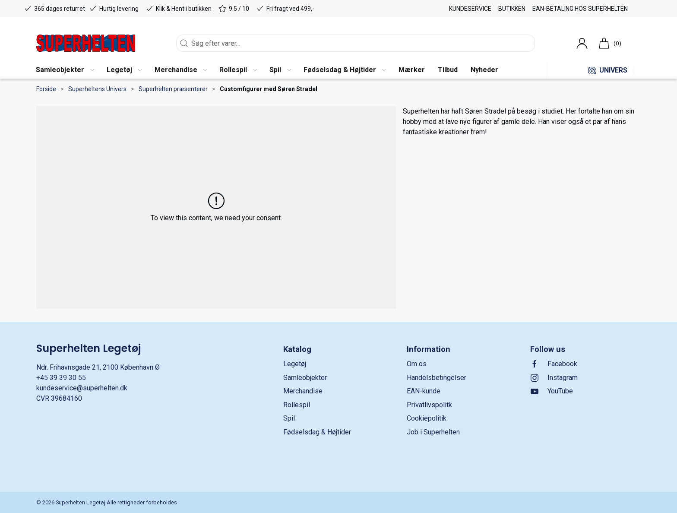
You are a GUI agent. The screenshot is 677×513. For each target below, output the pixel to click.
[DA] (85, 43)
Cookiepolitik (426, 418)
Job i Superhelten (433, 432)
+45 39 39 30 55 (61, 378)
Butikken (511, 8)
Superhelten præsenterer (173, 89)
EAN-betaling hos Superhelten (580, 8)
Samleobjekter (305, 378)
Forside (46, 89)
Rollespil (296, 405)
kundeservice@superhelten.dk (81, 388)
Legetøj (294, 364)
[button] (64, 70)
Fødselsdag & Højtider (317, 432)
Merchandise (303, 391)
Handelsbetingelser (436, 378)
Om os (417, 364)
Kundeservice (470, 8)
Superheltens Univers (97, 89)
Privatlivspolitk (429, 405)
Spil (289, 418)
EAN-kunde (423, 391)
